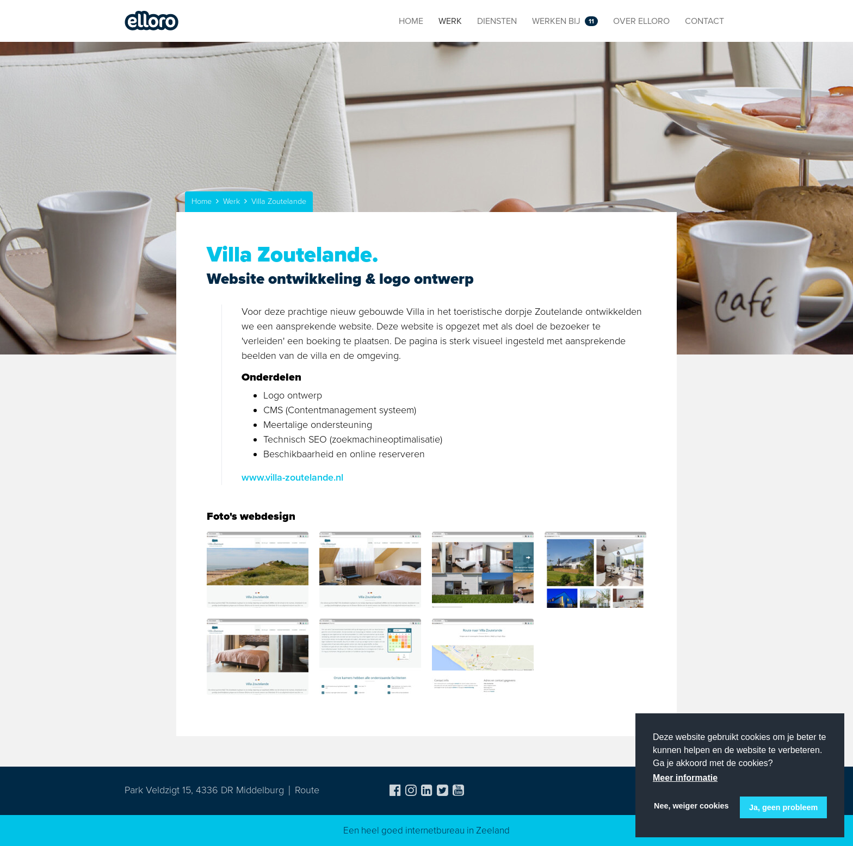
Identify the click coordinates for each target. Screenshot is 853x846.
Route (307, 790)
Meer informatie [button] (685, 777)
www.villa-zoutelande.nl (292, 477)
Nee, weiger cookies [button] (691, 805)
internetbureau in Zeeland (457, 830)
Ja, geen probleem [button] (783, 807)
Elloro (152, 21)
